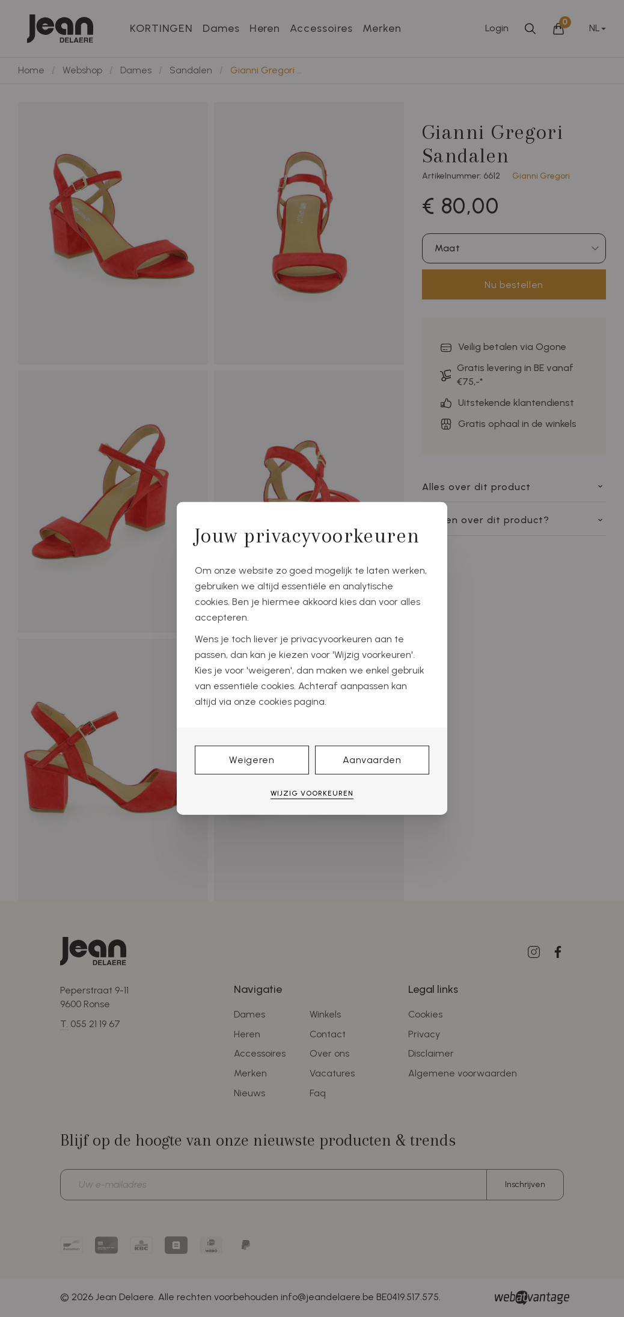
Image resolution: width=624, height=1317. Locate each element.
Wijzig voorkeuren (312, 793)
